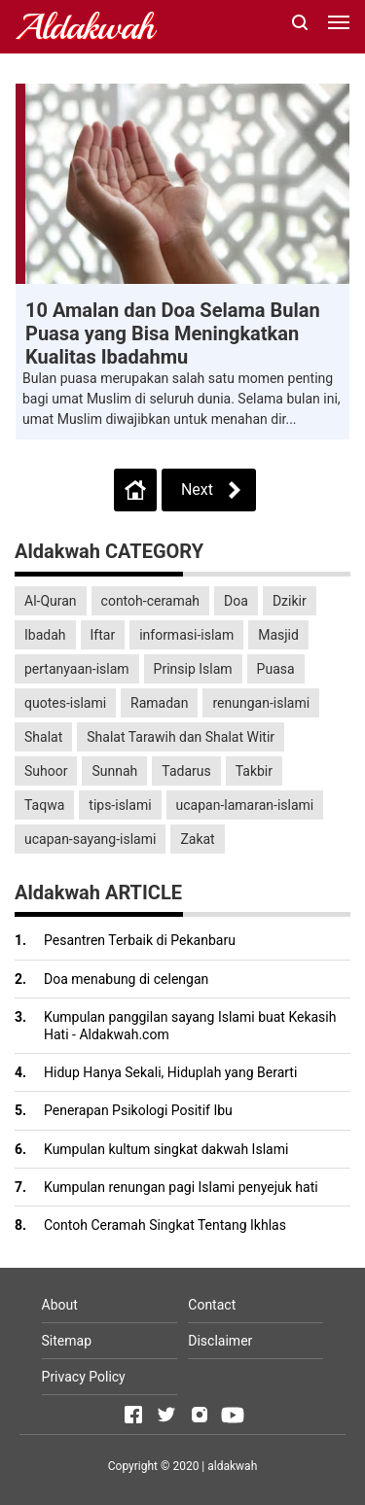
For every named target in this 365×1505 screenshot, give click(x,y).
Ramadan (159, 703)
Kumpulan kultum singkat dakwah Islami (166, 1149)
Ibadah (45, 635)
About (60, 1304)
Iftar (103, 635)
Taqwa (44, 805)
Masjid (278, 635)
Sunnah (114, 771)
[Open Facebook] (133, 1414)
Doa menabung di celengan (126, 979)
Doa (236, 601)
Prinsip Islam (193, 669)
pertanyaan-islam (76, 669)
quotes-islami (65, 703)
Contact (212, 1304)
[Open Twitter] (166, 1414)
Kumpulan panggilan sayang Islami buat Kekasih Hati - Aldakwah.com (190, 1025)
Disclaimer (220, 1340)
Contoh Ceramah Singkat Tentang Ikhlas (165, 1225)
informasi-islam (186, 635)
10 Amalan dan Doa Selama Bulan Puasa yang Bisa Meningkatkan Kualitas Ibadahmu (172, 333)
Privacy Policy (84, 1376)
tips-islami (120, 805)
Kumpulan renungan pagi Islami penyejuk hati (181, 1187)
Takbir (254, 771)
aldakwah (232, 1466)
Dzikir (290, 601)
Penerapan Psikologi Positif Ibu (138, 1110)
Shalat (43, 737)
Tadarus (186, 771)
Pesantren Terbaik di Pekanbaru (140, 940)
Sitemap (66, 1340)
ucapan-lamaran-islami (245, 805)
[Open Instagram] (199, 1414)
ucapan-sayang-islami (90, 839)
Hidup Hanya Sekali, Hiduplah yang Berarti (170, 1072)
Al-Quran (50, 601)
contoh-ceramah (151, 601)
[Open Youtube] (232, 1414)
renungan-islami (261, 703)
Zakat (197, 839)
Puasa (276, 669)
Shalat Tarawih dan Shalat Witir (180, 737)
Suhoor (45, 771)
